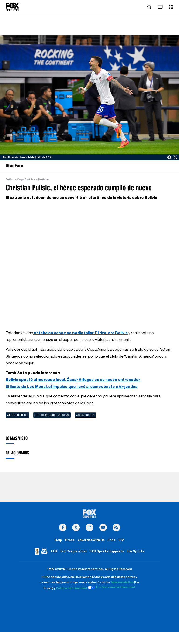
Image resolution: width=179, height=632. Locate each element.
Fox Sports (135, 551)
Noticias (43, 179)
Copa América (26, 179)
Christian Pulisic (17, 414)
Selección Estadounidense (51, 414)
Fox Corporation (73, 551)
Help (58, 540)
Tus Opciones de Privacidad (111, 587)
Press (69, 540)
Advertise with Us (91, 540)
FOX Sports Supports (107, 551)
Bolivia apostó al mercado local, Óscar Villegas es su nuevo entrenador (73, 380)
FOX (54, 551)
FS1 (121, 540)
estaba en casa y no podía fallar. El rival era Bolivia (80, 333)
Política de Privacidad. (72, 588)
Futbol (10, 179)
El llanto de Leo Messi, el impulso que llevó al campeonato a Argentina (72, 387)
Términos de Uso (122, 582)
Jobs (111, 540)
